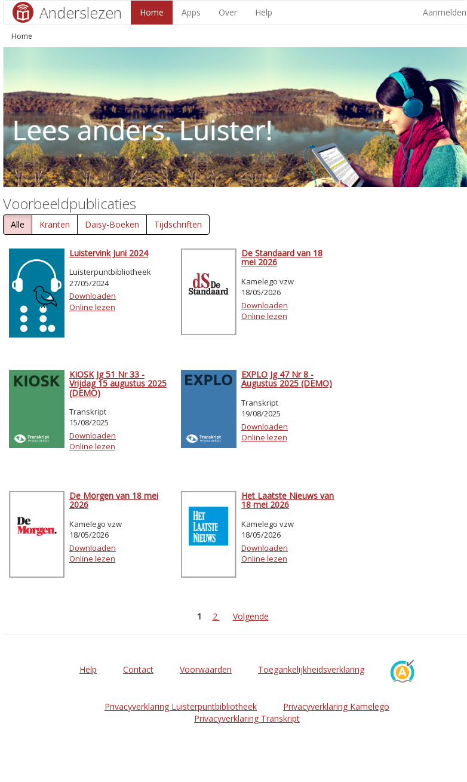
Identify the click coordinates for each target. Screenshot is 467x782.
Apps (191, 12)
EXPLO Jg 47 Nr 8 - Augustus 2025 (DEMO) (286, 379)
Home (152, 12)
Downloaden (92, 295)
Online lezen (92, 307)
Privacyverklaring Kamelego (336, 706)
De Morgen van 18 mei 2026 (113, 500)
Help (263, 12)
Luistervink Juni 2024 (108, 253)
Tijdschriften (178, 224)
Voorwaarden (206, 669)
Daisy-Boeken (112, 224)
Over (228, 12)
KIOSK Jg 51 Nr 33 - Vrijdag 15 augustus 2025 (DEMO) (118, 383)
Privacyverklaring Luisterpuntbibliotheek (181, 706)
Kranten (54, 224)
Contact (138, 669)
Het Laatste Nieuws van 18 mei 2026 (287, 500)
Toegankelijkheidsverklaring (311, 669)
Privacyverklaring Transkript (247, 718)
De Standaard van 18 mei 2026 (281, 257)
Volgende (251, 616)
